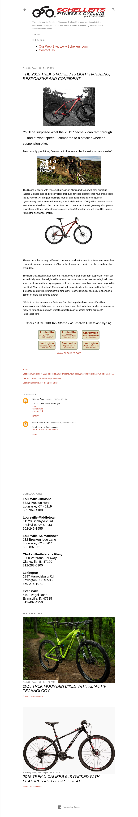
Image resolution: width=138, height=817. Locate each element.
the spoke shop (45, 378)
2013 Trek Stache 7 (104, 374)
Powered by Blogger (69, 807)
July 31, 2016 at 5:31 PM (56, 399)
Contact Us (47, 50)
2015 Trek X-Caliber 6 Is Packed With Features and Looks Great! (61, 778)
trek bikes (57, 378)
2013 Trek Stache (87, 374)
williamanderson (40, 422)
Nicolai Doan (38, 399)
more (34, 406)
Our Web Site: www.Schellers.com (63, 46)
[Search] (113, 9)
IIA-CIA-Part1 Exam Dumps (45, 429)
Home (37, 34)
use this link (37, 411)
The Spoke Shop (50, 383)
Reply (35, 416)
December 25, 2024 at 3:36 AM (63, 423)
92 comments (36, 787)
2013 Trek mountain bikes (68, 374)
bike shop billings (30, 378)
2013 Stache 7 (36, 374)
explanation (37, 409)
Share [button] (25, 369)
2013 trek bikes (49, 374)
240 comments (36, 696)
